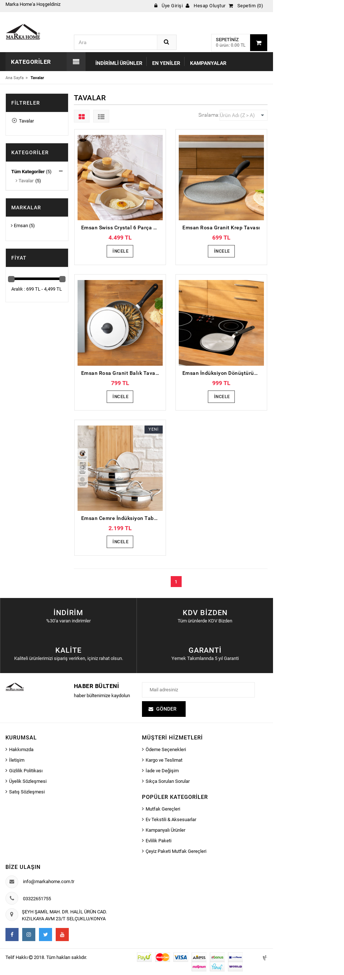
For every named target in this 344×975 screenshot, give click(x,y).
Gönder (166, 709)
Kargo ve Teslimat (164, 760)
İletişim (16, 760)
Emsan (19, 225)
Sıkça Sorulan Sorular (168, 781)
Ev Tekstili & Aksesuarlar (171, 819)
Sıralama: (209, 115)
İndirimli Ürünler (118, 63)
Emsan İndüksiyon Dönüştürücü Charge (223, 373)
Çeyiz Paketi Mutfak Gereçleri (176, 851)
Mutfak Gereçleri (163, 809)
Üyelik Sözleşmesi (28, 781)
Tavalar (23, 121)
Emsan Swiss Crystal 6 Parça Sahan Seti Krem (122, 227)
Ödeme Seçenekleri (166, 749)
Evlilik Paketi (158, 840)
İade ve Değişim (162, 770)
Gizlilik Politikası (26, 770)
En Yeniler (166, 63)
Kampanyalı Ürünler (165, 830)
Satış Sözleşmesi (27, 792)
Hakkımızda (21, 749)
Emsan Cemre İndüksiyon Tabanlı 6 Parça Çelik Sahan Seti (122, 518)
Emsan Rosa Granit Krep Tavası (221, 227)
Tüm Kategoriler (28, 171)
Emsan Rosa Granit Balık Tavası (120, 373)
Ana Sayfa (14, 77)
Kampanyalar (208, 63)
